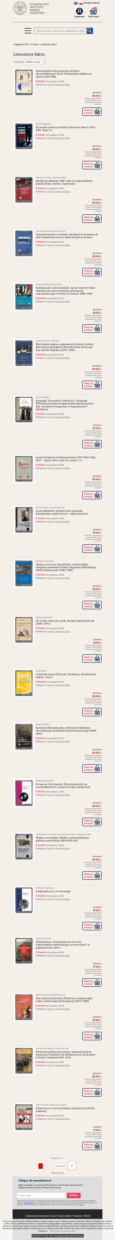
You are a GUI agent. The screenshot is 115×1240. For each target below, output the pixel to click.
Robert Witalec (43, 724)
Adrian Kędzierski (44, 617)
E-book (49, 84)
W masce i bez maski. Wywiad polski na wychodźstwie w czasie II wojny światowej (63, 786)
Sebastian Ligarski (58, 1105)
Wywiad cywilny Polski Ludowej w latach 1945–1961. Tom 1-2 (66, 129)
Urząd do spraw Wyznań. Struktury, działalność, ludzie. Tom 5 (66, 676)
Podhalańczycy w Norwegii (53, 891)
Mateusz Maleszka (44, 888)
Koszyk (54, 1216)
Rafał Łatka (41, 671)
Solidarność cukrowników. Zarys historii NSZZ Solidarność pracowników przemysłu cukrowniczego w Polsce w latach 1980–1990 (65, 290)
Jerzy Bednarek (43, 231)
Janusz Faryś (42, 507)
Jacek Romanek (43, 938)
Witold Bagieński (43, 124)
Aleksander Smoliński (46, 834)
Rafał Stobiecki (58, 995)
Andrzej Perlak (43, 284)
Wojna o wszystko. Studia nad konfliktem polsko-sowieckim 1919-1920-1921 (62, 839)
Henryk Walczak (56, 507)
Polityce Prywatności (63, 1231)
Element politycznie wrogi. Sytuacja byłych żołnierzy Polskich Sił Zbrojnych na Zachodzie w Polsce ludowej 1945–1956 (66, 1054)
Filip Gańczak (42, 1105)
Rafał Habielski (43, 995)
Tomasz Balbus (43, 397)
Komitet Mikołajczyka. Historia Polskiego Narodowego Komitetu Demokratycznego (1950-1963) (66, 730)
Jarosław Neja (59, 177)
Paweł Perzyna (58, 231)
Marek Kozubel (84, 834)
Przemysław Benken (66, 834)
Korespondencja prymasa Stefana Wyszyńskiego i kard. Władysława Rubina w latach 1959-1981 (64, 74)
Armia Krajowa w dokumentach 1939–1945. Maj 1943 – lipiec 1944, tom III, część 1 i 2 (65, 459)
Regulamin (77, 1216)
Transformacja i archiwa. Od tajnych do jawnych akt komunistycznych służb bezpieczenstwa (67, 236)
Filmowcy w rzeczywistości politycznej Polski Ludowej (65, 1110)
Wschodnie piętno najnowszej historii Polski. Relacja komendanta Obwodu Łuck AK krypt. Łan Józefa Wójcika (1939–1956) (65, 347)
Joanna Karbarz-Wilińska (47, 341)
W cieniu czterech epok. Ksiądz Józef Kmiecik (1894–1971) (65, 622)
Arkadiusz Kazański (45, 561)
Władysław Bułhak (44, 781)
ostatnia (60, 1166)
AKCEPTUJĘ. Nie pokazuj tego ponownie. (57, 1235)
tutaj (82, 1205)
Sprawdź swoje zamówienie (38, 1216)
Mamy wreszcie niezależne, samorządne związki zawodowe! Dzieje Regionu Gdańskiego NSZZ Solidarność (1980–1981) (66, 567)
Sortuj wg (19, 62)
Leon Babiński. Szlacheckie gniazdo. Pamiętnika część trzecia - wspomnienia (62, 512)
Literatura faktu (62, 84)
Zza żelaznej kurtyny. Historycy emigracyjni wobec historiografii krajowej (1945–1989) (64, 1000)
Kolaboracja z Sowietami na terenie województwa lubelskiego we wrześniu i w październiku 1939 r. (63, 945)
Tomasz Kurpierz (44, 177)
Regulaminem (29, 1203)
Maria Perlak (56, 284)
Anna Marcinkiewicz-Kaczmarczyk (52, 1048)
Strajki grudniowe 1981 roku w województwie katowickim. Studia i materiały (64, 182)
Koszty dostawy (65, 1216)
